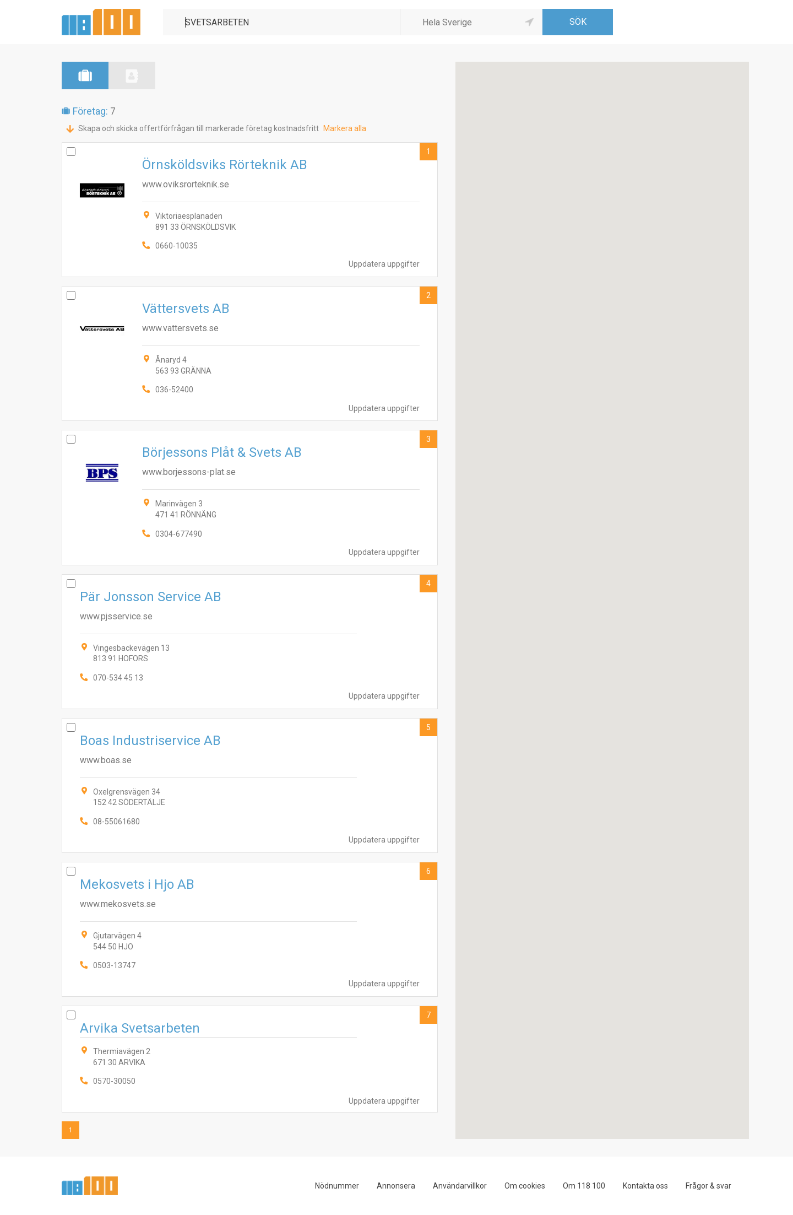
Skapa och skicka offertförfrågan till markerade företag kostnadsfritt (198, 128)
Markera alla (344, 128)
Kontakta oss (645, 1185)
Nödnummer (337, 1185)
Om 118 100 (584, 1185)
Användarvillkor (460, 1185)
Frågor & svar (708, 1185)
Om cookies (524, 1185)
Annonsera (396, 1185)
